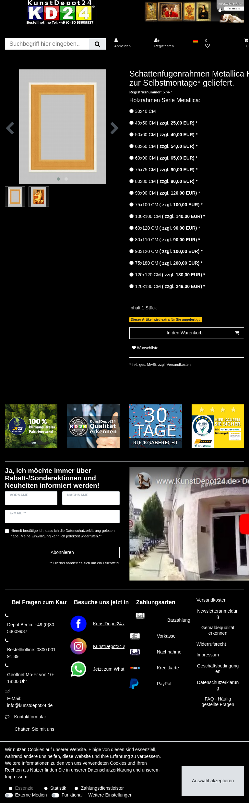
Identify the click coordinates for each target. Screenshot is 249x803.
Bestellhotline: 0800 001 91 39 (31, 653)
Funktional (72, 794)
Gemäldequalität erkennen (217, 630)
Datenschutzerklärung (218, 685)
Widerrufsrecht (211, 644)
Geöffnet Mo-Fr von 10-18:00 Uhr (30, 678)
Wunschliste (145, 348)
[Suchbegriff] (47, 44)
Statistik (58, 788)
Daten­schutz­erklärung (110, 770)
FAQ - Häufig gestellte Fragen (218, 701)
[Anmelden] (130, 43)
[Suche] (97, 44)
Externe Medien (31, 794)
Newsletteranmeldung (218, 613)
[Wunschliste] (221, 43)
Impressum (207, 654)
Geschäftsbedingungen (218, 668)
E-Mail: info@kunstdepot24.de (30, 702)
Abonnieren (62, 552)
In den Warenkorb (203, 333)
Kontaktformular (30, 716)
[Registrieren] (170, 43)
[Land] (196, 40)
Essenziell (25, 788)
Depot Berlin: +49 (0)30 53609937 (30, 628)
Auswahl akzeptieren (213, 780)
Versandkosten (178, 364)
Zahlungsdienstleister (102, 788)
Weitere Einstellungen (111, 794)
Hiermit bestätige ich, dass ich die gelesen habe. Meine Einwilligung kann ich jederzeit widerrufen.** (63, 533)
